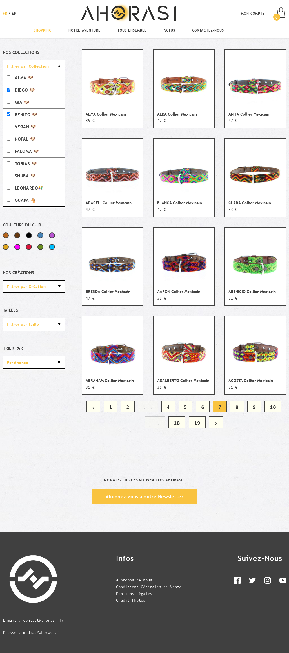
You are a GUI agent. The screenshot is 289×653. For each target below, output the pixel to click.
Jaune (6, 247)
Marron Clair (6, 235)
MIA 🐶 (18, 102)
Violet (52, 235)
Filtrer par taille (23, 324)
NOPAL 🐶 (21, 139)
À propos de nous (134, 580)
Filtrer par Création (26, 286)
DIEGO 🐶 (21, 90)
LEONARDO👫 (25, 188)
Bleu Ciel (52, 247)
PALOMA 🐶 (23, 151)
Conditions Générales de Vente (148, 587)
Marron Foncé (17, 235)
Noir (29, 235)
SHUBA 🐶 (21, 175)
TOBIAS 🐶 (22, 163)
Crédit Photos (130, 600)
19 (197, 423)
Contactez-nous (208, 30)
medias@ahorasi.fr (42, 632)
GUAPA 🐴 (21, 200)
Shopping (43, 30)
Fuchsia (17, 247)
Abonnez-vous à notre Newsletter (144, 496)
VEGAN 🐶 (21, 126)
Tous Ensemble (132, 30)
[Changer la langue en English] (14, 13)
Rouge (29, 247)
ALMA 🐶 (20, 77)
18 (177, 423)
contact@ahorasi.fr (43, 620)
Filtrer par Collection (28, 66)
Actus (169, 30)
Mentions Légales (134, 593)
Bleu (40, 235)
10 (273, 407)
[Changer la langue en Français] (6, 13)
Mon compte (253, 13)
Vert (40, 247)
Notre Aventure (84, 30)
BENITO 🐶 (22, 114)
